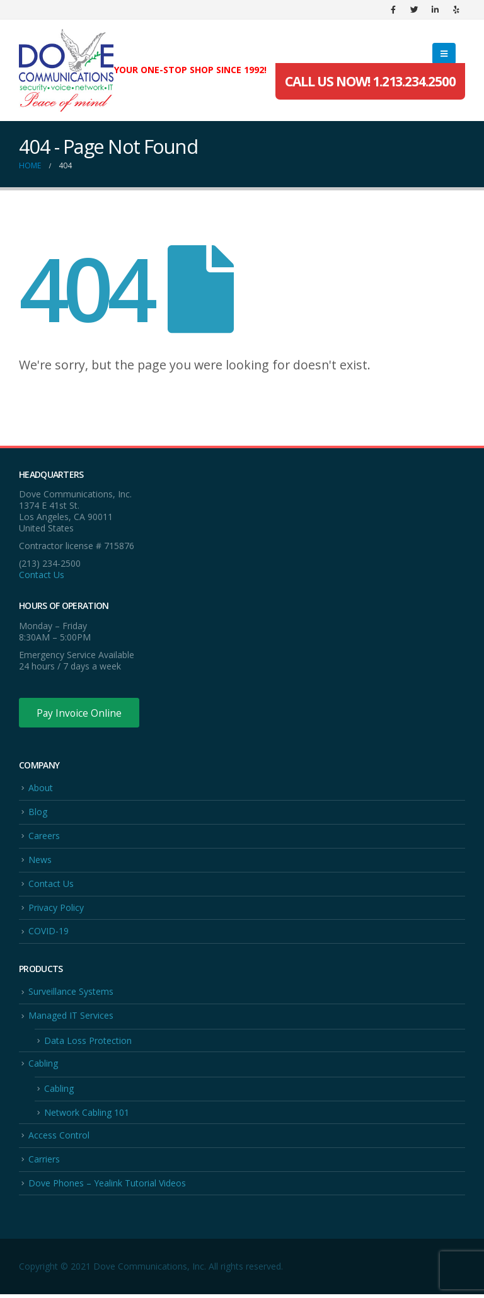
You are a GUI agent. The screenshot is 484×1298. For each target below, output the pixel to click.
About (40, 788)
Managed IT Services (70, 1018)
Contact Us (41, 575)
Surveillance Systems (70, 994)
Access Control (58, 1138)
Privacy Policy (56, 909)
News (40, 861)
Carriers (44, 1163)
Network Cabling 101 (86, 1115)
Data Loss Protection (88, 1043)
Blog (37, 813)
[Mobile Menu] (444, 53)
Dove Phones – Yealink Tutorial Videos (107, 1187)
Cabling (43, 1066)
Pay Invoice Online (80, 713)
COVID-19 (48, 933)
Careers (44, 837)
